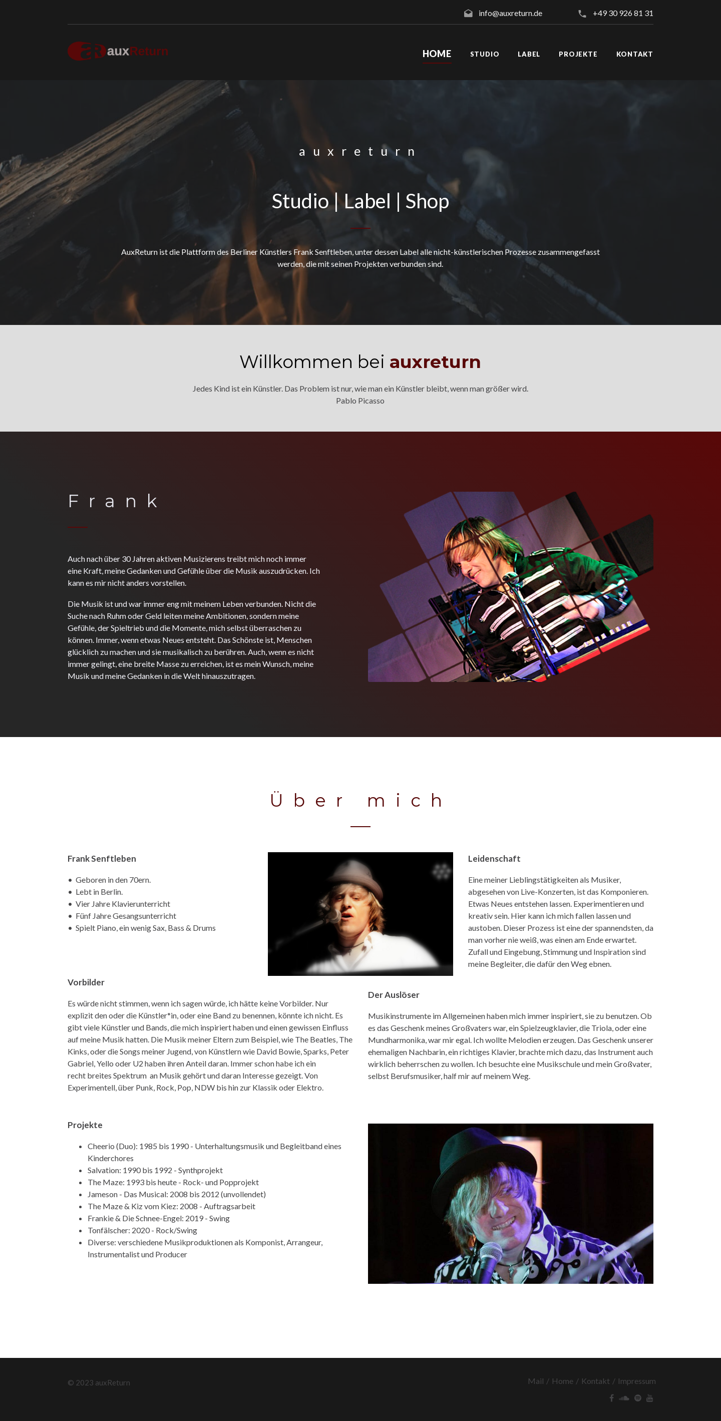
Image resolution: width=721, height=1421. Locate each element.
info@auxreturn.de (510, 13)
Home (562, 1380)
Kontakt (595, 1380)
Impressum (637, 1380)
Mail (536, 1380)
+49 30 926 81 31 (623, 13)
